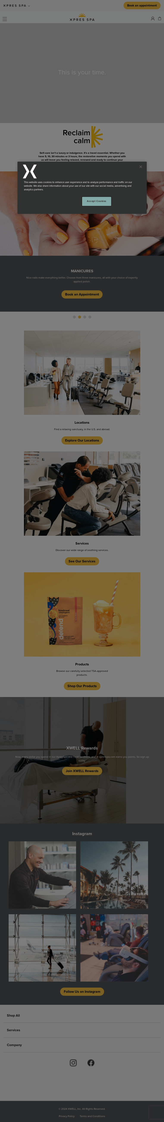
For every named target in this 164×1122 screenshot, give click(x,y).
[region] (82, 188)
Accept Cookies (96, 201)
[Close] (140, 166)
